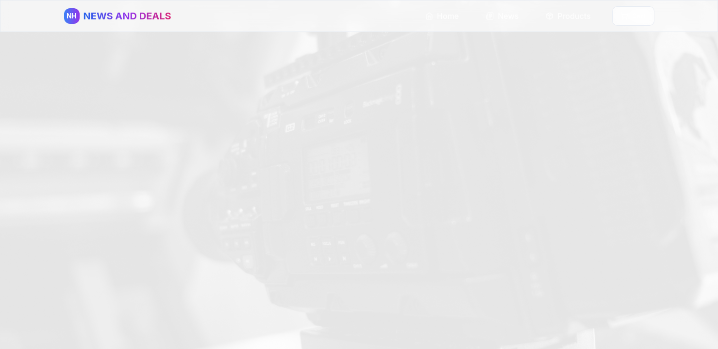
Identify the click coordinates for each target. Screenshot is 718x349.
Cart (633, 16)
